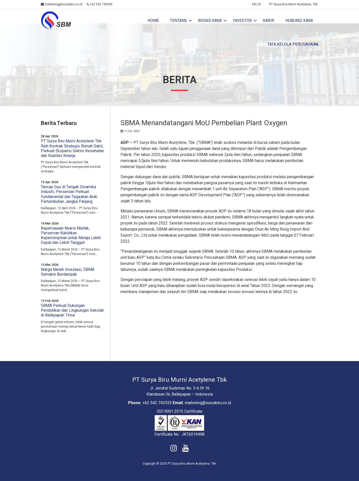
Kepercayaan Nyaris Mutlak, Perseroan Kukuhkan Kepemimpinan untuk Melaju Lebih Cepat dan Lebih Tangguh (71, 235)
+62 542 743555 (99, 4)
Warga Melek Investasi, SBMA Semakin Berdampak (67, 272)
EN (254, 4)
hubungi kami (299, 20)
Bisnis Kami (210, 20)
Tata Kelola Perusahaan (292, 44)
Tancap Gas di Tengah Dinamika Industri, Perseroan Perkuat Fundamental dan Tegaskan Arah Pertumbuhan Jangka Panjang (69, 194)
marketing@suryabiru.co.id (61, 4)
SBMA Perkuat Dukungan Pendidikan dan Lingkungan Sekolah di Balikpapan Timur (72, 310)
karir (268, 20)
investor (242, 20)
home (153, 20)
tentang (178, 20)
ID (259, 4)
